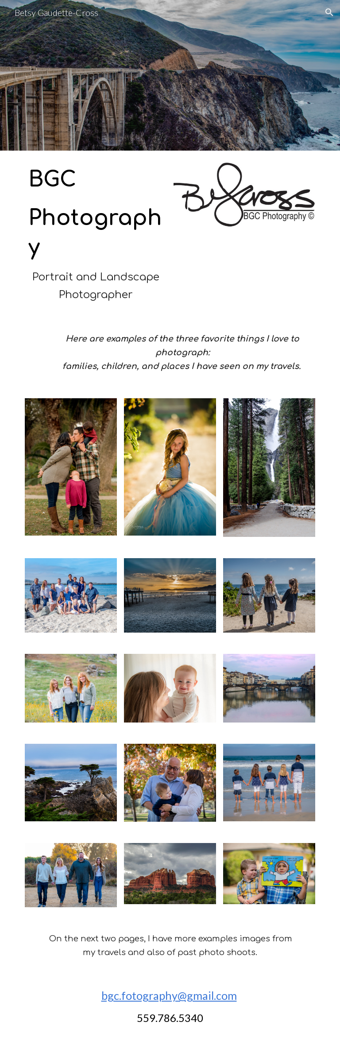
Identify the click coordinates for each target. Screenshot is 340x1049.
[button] (329, 12)
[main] (95, 234)
